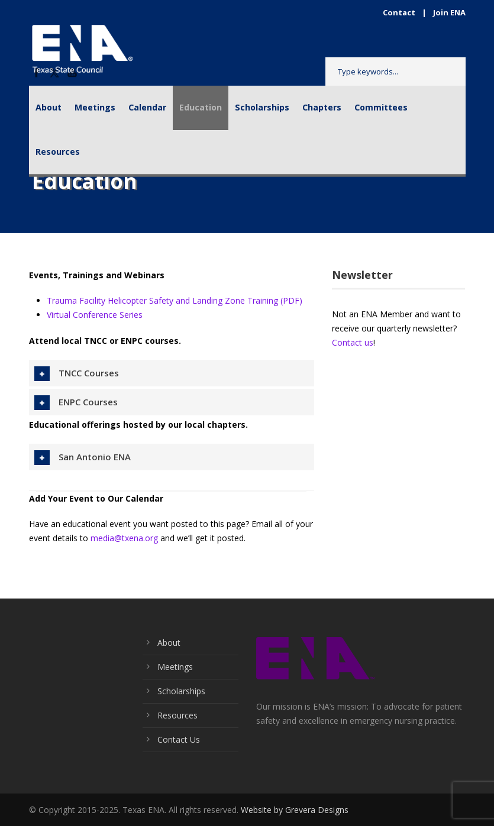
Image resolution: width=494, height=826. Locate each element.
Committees (381, 107)
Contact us (352, 342)
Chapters (321, 107)
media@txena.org (124, 538)
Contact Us (178, 739)
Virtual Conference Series (95, 314)
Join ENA (449, 12)
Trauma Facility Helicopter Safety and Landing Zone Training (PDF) (174, 300)
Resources (57, 151)
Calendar (147, 107)
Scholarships (262, 107)
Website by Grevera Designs (294, 809)
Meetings (95, 107)
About (48, 107)
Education (200, 107)
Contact (399, 12)
